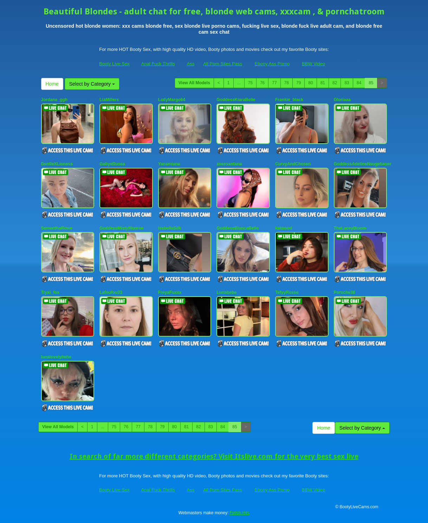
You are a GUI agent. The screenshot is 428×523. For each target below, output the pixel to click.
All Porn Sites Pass (222, 63)
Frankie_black (289, 99)
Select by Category (92, 84)
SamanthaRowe (56, 228)
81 (322, 82)
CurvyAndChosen (293, 163)
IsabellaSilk (169, 228)
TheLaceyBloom (350, 228)
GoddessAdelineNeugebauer (362, 163)
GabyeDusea (112, 163)
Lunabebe (226, 292)
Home (52, 84)
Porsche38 (344, 292)
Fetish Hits (240, 512)
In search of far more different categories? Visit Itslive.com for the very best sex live (214, 456)
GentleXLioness (57, 163)
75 (250, 82)
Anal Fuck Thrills (158, 63)
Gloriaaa (342, 99)
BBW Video (313, 63)
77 (274, 82)
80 (310, 82)
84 (359, 82)
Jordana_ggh (54, 99)
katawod (283, 228)
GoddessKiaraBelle (235, 99)
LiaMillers (109, 99)
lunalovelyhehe (56, 357)
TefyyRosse (286, 292)
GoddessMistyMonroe (121, 228)
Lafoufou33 (110, 292)
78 (286, 82)
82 (334, 82)
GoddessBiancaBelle (237, 228)
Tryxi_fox (50, 292)
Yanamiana (169, 163)
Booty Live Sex (114, 63)
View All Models (194, 82)
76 (262, 82)
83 (346, 82)
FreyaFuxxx (170, 292)
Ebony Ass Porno (272, 63)
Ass (191, 63)
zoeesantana (229, 163)
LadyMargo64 (171, 99)
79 (298, 82)
